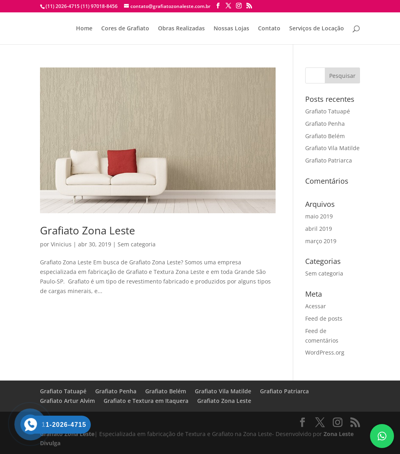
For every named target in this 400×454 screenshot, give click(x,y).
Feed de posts (323, 318)
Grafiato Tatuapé (327, 111)
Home (84, 29)
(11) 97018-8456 (99, 6)
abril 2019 (318, 228)
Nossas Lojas (231, 29)
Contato (269, 29)
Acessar (315, 306)
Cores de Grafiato (125, 29)
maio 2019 (319, 216)
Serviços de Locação (316, 29)
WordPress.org (324, 352)
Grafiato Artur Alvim (67, 400)
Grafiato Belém (325, 136)
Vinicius (61, 244)
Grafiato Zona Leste (87, 230)
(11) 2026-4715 (63, 6)
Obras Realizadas (181, 29)
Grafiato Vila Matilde (332, 148)
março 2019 (320, 241)
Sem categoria (137, 244)
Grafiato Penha (325, 123)
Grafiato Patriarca (328, 160)
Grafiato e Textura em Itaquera (146, 400)
